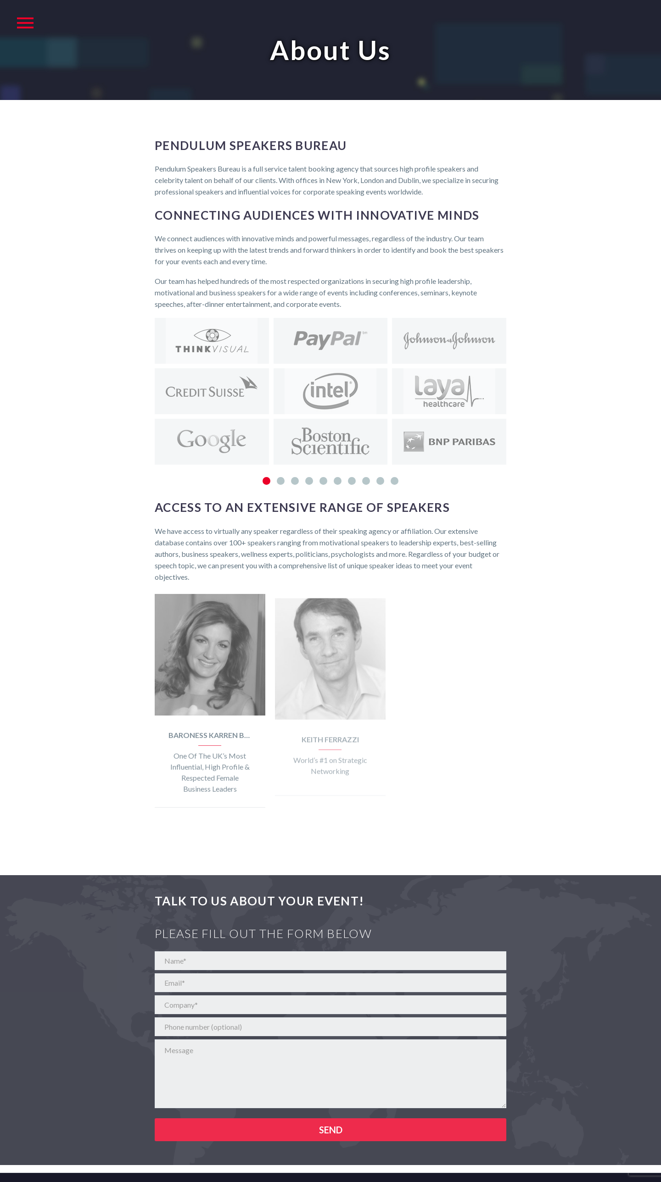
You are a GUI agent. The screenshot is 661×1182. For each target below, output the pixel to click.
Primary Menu (25, 22)
